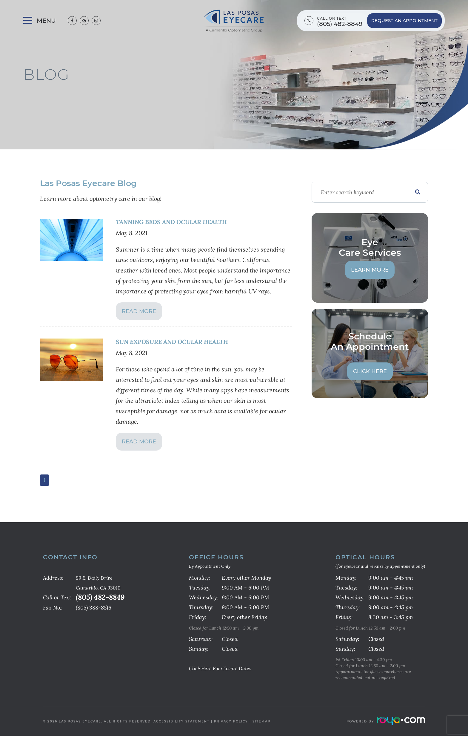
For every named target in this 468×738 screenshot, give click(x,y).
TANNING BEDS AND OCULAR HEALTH (178, 222)
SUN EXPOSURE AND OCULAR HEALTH (179, 342)
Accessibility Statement (181, 723)
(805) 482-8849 (339, 24)
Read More (139, 312)
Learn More (370, 270)
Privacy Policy (231, 723)
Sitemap (261, 723)
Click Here (370, 371)
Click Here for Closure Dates (225, 670)
